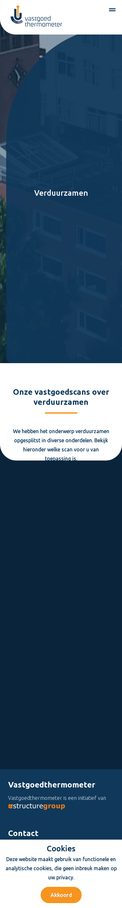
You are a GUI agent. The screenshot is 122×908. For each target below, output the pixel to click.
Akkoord (61, 895)
